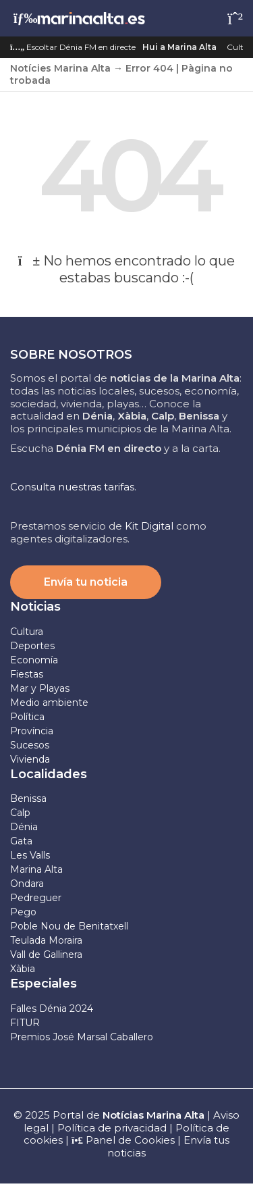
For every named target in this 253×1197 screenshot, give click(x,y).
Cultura (26, 632)
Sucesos (29, 745)
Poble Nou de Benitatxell (69, 926)
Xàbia (22, 969)
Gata (21, 841)
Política (27, 717)
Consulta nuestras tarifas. (73, 486)
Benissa (28, 798)
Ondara (27, 883)
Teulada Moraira (46, 940)
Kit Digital (149, 525)
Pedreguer (35, 898)
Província (31, 731)
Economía (34, 660)
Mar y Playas (39, 688)
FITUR (25, 1023)
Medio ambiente (49, 702)
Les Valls (30, 855)
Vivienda (30, 759)
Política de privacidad (113, 1127)
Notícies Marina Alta (60, 68)
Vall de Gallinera (46, 954)
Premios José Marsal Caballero (81, 1037)
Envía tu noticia (86, 582)
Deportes (32, 646)
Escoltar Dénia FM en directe (73, 47)
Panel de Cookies (123, 1140)
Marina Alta (36, 869)
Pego (23, 912)
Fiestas (26, 674)
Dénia (24, 827)
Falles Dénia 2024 (51, 1008)
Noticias (35, 606)
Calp (20, 813)
